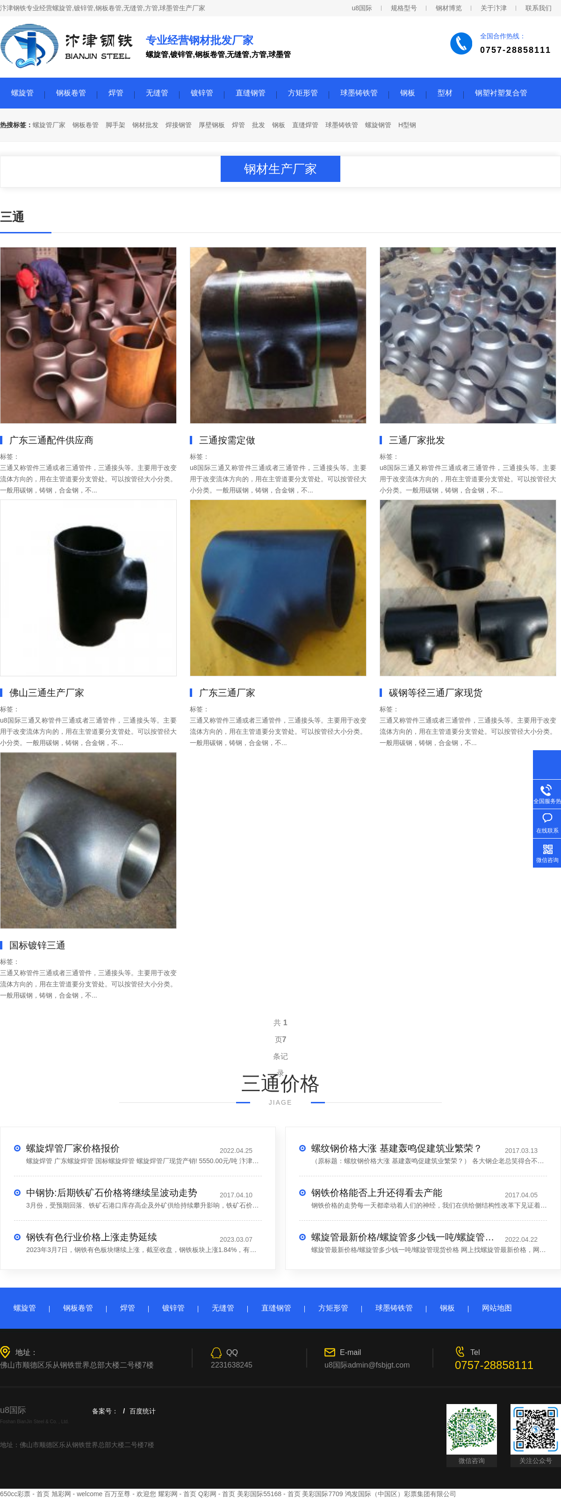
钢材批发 (145, 125)
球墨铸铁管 (359, 93)
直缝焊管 (305, 125)
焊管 (115, 93)
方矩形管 (303, 93)
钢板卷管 (71, 93)
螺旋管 (22, 93)
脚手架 (115, 125)
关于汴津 (494, 8)
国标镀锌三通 (37, 945)
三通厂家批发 (417, 440)
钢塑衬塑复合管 (501, 93)
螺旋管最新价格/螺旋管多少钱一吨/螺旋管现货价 (404, 1237)
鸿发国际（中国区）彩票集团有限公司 (400, 1494)
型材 (445, 93)
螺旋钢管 (378, 125)
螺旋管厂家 (49, 125)
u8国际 (362, 8)
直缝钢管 (251, 93)
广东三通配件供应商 (51, 440)
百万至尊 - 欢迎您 (130, 1494)
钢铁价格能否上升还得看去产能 (376, 1193)
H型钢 (407, 125)
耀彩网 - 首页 (177, 1494)
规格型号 (404, 8)
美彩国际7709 (322, 1494)
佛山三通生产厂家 (46, 693)
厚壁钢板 (212, 125)
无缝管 (157, 93)
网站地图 (497, 1308)
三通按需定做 (227, 440)
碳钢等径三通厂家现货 (435, 693)
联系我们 (538, 8)
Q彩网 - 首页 (216, 1494)
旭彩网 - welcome (77, 1494)
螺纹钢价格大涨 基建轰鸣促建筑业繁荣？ (396, 1148)
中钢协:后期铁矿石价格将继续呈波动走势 (111, 1193)
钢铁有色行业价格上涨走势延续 (91, 1237)
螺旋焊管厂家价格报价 (73, 1148)
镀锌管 (202, 93)
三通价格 (280, 1083)
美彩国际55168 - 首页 (268, 1494)
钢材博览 (449, 8)
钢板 (407, 93)
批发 (258, 125)
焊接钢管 (178, 125)
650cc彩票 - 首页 (25, 1494)
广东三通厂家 (227, 693)
